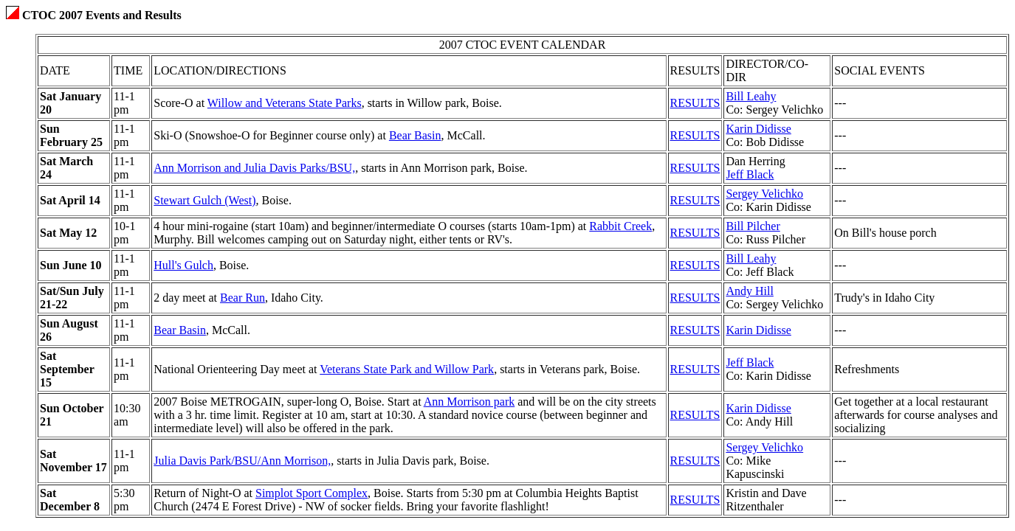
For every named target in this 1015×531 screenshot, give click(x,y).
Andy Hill (749, 291)
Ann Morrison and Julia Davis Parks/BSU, (254, 168)
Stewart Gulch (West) (204, 200)
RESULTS (695, 103)
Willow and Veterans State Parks (284, 103)
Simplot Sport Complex (311, 493)
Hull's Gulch (183, 265)
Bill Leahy (751, 96)
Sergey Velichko (764, 193)
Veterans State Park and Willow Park (407, 369)
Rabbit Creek (620, 226)
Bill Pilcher (753, 226)
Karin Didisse (758, 128)
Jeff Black (750, 174)
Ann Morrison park (469, 401)
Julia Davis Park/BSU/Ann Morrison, (242, 460)
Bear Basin (415, 135)
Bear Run (242, 297)
